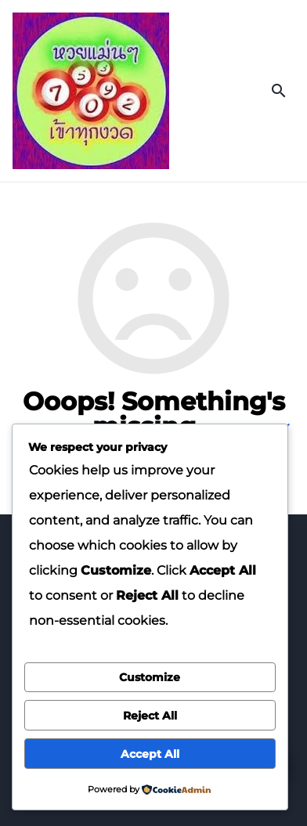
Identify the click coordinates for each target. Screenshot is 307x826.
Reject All (150, 716)
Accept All (150, 754)
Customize (149, 677)
